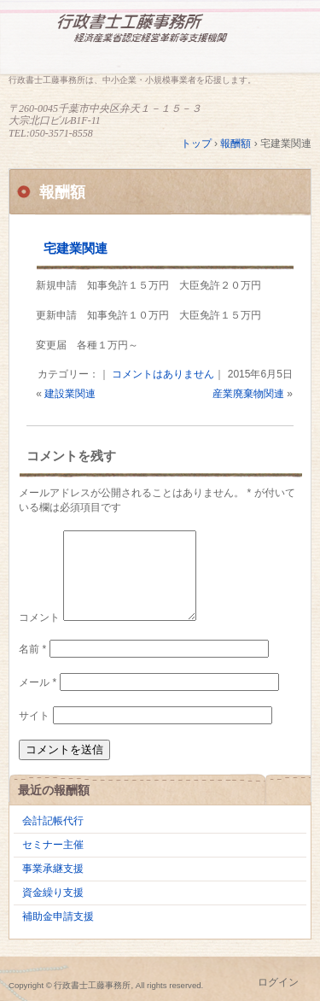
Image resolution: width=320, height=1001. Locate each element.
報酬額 (62, 192)
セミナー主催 (53, 845)
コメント (39, 617)
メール (37, 682)
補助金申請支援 (58, 916)
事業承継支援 (53, 869)
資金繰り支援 (53, 893)
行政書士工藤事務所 (160, 41)
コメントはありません (163, 374)
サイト (34, 716)
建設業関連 (70, 394)
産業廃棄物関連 (248, 394)
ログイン (278, 982)
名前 (32, 649)
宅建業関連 (76, 248)
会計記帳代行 (53, 821)
